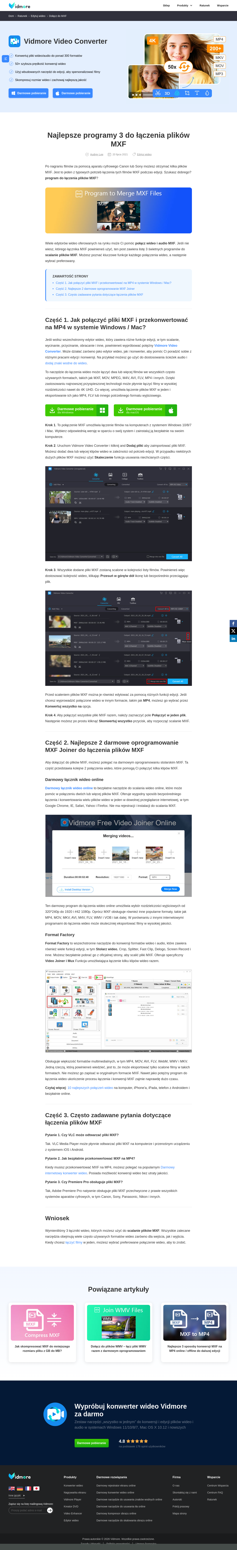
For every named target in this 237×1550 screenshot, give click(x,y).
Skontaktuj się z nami (185, 1492)
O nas (176, 1485)
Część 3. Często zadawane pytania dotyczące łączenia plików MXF (99, 294)
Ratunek (205, 5)
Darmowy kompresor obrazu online (116, 1513)
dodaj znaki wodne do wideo (66, 363)
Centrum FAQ (215, 1492)
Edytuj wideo (38, 16)
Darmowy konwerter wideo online (115, 1492)
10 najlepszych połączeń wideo (90, 1088)
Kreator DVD (71, 1506)
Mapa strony (180, 1513)
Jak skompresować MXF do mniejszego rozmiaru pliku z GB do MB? (42, 1348)
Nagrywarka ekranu (75, 1492)
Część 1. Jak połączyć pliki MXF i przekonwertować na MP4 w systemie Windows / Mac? (113, 282)
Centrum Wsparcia (218, 1485)
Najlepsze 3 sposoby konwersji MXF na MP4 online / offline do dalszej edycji (195, 1348)
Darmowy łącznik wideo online (69, 788)
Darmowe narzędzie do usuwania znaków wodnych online (129, 1499)
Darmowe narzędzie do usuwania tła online (120, 1506)
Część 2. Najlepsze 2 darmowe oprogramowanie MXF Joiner (95, 288)
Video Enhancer (73, 1513)
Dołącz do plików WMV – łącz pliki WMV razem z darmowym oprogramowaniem (118, 1348)
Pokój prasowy (181, 1506)
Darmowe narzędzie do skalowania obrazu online (124, 1520)
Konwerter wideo (73, 1485)
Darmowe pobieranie (28, 93)
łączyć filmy (74, 1242)
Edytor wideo (71, 1520)
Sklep (166, 5)
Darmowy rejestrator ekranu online (116, 1485)
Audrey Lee (94, 154)
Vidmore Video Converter (65, 41)
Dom (11, 16)
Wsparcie (222, 5)
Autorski (177, 1499)
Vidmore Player (72, 1499)
